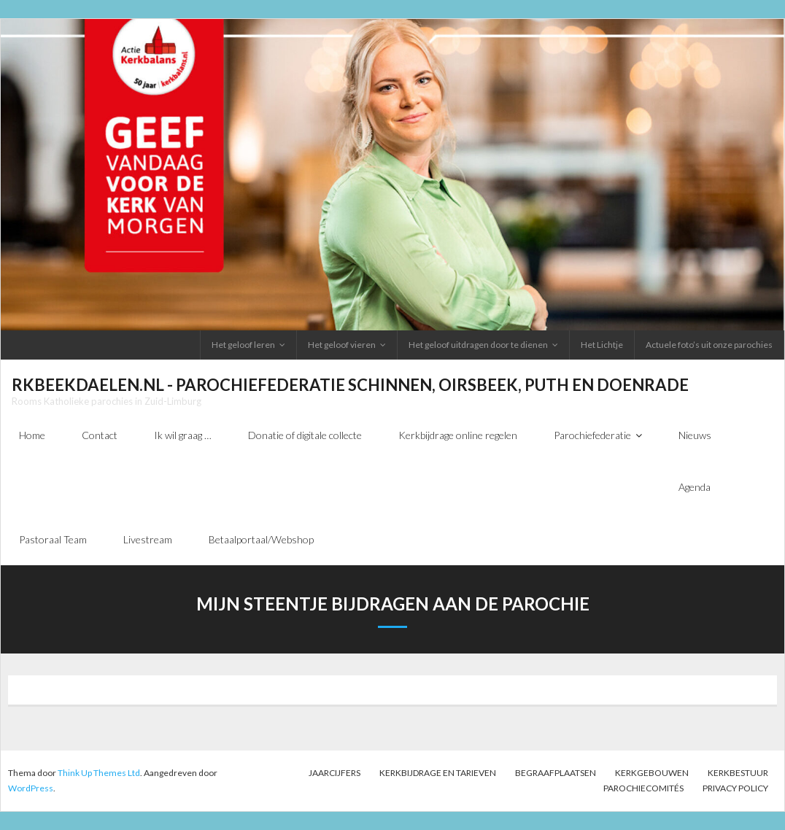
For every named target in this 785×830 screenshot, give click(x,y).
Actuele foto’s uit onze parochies (709, 344)
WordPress (30, 788)
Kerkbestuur (738, 772)
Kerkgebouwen (652, 772)
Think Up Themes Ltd (99, 772)
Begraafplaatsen (555, 772)
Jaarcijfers (334, 772)
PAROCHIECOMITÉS (643, 788)
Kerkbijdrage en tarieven (437, 772)
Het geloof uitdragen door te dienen (478, 344)
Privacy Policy (735, 788)
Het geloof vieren (342, 344)
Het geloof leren (243, 344)
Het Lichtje (602, 344)
